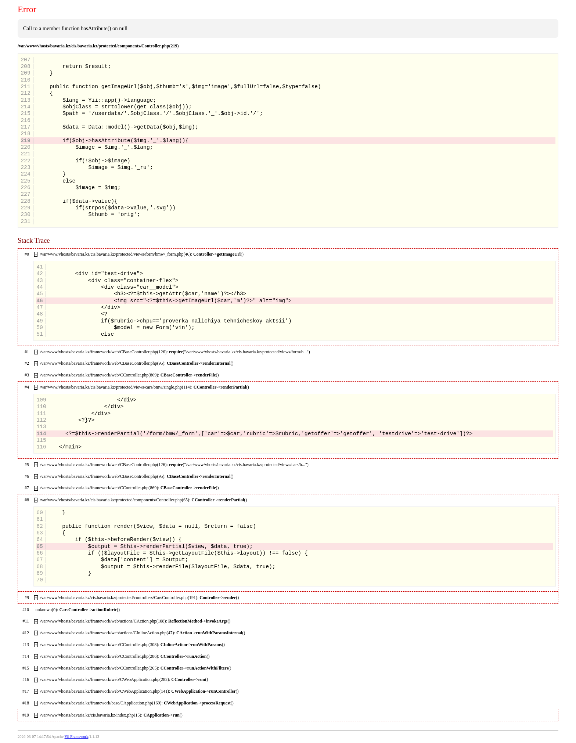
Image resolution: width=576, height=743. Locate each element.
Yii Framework (77, 737)
